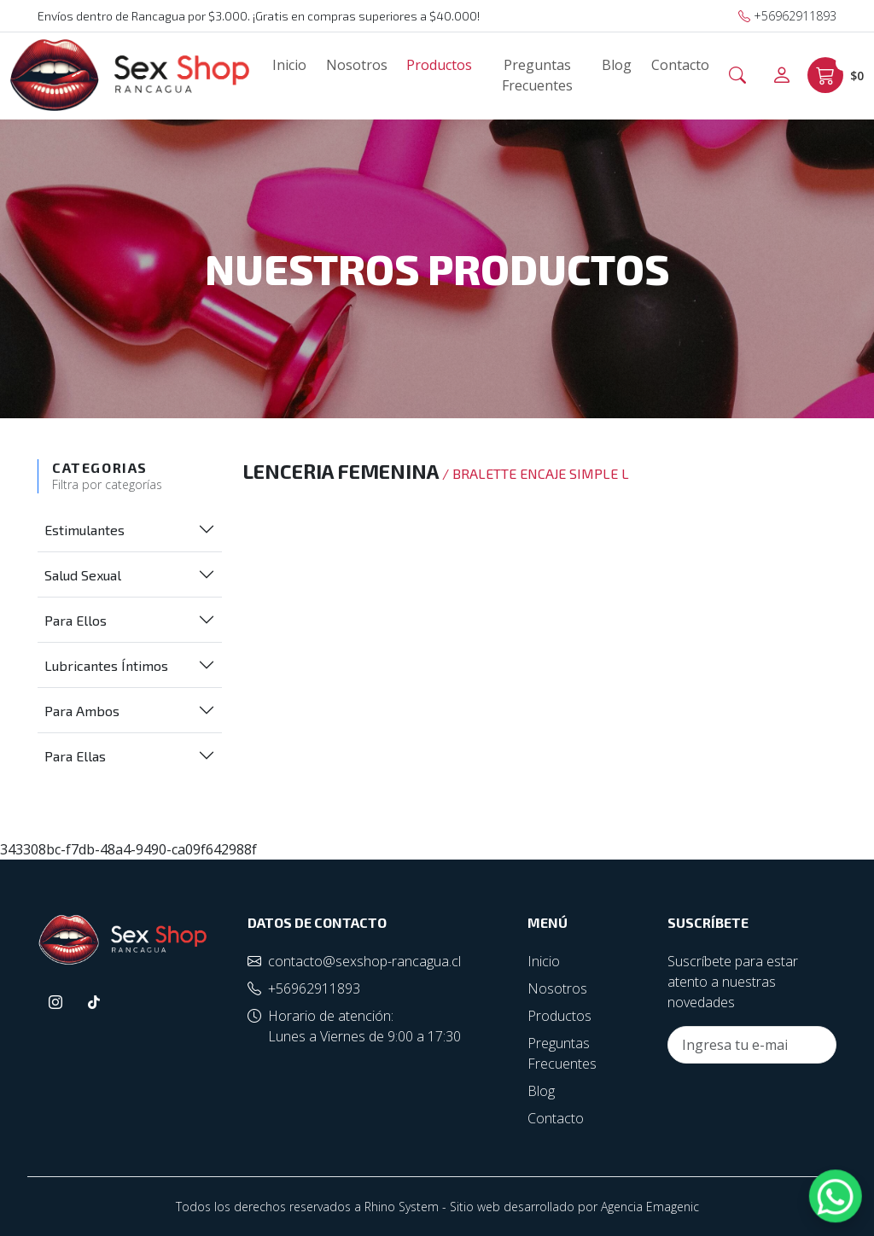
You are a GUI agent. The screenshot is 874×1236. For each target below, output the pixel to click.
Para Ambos (81, 711)
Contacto (680, 64)
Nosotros (356, 64)
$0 (835, 75)
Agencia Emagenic (650, 1206)
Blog (617, 64)
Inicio (289, 64)
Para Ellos (75, 620)
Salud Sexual (82, 575)
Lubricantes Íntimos (106, 665)
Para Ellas (75, 756)
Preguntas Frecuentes (537, 75)
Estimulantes (84, 530)
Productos (439, 64)
